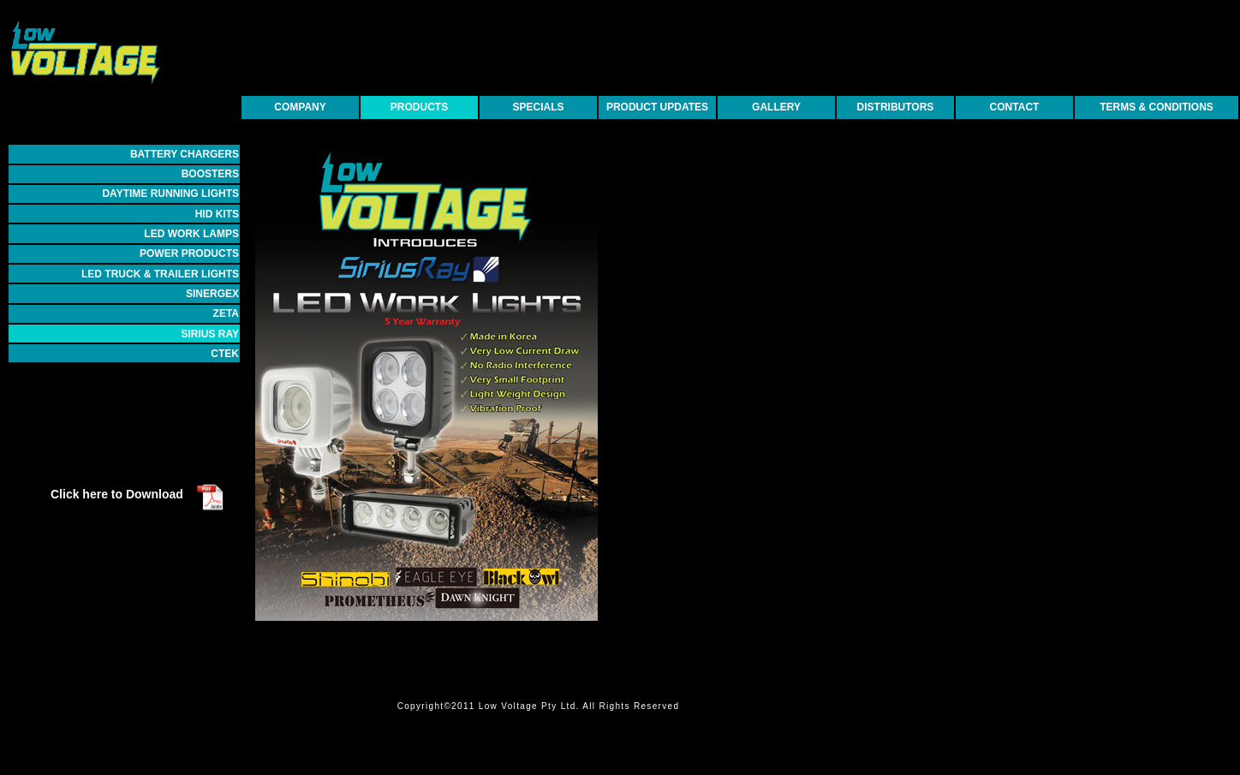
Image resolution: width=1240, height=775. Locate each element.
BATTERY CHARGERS (184, 154)
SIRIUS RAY (210, 334)
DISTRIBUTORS (895, 107)
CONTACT (1015, 107)
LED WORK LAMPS (191, 234)
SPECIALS (537, 107)
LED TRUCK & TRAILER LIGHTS (160, 274)
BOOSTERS (210, 174)
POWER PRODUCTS (189, 253)
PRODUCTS (419, 107)
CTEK (225, 354)
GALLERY (776, 107)
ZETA (226, 313)
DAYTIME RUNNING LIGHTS (170, 194)
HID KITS (217, 214)
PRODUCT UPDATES (657, 107)
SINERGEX (212, 294)
